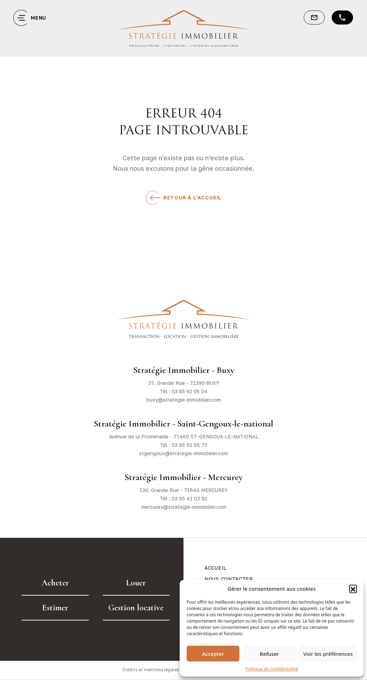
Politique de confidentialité (271, 669)
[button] (353, 588)
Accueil (215, 568)
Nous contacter (228, 579)
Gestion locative (136, 608)
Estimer (55, 608)
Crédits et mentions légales (150, 670)
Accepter (213, 653)
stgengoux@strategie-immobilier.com (183, 453)
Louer (136, 583)
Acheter (55, 583)
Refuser (269, 653)
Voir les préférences (328, 653)
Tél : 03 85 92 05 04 (184, 391)
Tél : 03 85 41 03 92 (183, 498)
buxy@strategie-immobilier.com (183, 400)
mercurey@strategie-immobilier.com (183, 507)
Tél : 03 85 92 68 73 (183, 445)
